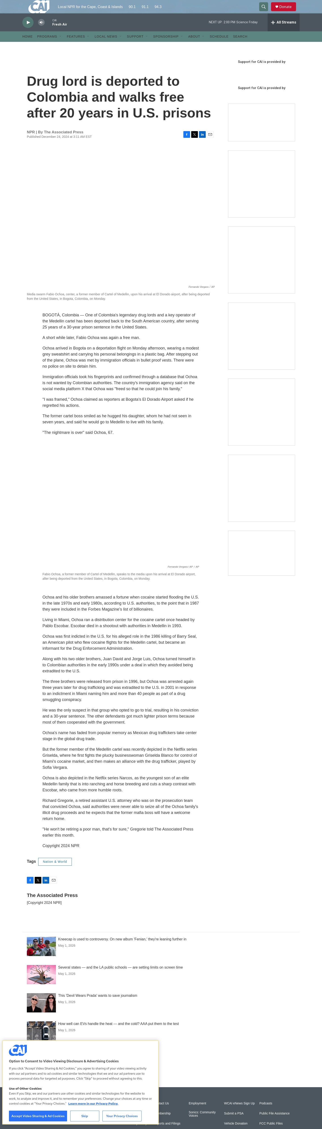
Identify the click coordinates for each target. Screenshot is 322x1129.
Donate (288, 11)
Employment (197, 1113)
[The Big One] (261, 346)
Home (27, 46)
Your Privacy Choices (122, 1116)
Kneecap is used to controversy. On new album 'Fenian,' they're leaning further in (122, 949)
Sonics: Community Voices (202, 1124)
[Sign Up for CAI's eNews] (261, 270)
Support (135, 46)
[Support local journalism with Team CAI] (261, 132)
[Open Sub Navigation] (60, 46)
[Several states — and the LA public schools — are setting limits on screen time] (41, 984)
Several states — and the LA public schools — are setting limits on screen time (120, 977)
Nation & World (55, 871)
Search (240, 46)
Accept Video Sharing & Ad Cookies (38, 1116)
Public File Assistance (274, 1123)
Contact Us (161, 1113)
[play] (28, 32)
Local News (106, 46)
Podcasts (265, 1113)
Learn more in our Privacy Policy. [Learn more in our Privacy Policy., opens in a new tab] (93, 1103)
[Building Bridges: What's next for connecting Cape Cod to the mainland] (261, 422)
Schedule (219, 46)
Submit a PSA (234, 1123)
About (194, 46)
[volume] (41, 33)
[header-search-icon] (265, 11)
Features (76, 46)
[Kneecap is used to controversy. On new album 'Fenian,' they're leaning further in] (41, 956)
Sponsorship (166, 46)
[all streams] (284, 32)
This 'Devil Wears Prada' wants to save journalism (97, 1006)
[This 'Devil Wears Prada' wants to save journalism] (41, 1012)
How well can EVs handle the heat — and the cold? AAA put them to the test (118, 1034)
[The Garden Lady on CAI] (261, 194)
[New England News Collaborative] (261, 498)
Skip (84, 1116)
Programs (47, 46)
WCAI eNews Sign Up (239, 1113)
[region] (80, 1082)
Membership (162, 1123)
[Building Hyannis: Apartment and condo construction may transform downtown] (261, 563)
